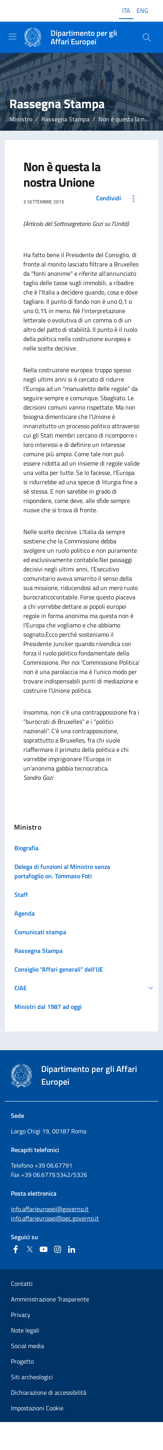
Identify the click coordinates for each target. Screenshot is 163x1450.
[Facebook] (15, 1249)
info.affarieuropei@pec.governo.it (55, 1218)
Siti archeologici (32, 1377)
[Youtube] (43, 1249)
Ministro (20, 119)
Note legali (25, 1330)
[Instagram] (57, 1249)
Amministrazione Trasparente (50, 1299)
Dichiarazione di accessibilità (48, 1392)
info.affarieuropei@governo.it (50, 1209)
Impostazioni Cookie (37, 1408)
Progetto (22, 1361)
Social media (27, 1345)
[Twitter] (29, 1249)
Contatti (22, 1283)
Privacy (20, 1314)
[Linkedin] (71, 1249)
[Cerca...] (146, 37)
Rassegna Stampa (65, 119)
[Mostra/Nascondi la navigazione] (12, 36)
